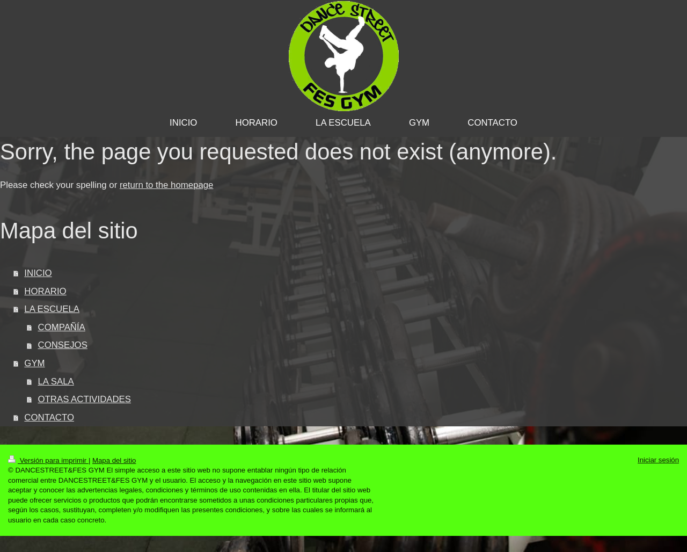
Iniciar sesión (658, 460)
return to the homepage (166, 185)
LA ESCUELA (51, 309)
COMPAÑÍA (61, 327)
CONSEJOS (62, 345)
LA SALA (56, 381)
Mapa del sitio (114, 460)
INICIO (38, 273)
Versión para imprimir (48, 460)
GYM (34, 363)
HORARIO (45, 291)
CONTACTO (49, 417)
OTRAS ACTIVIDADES (84, 399)
